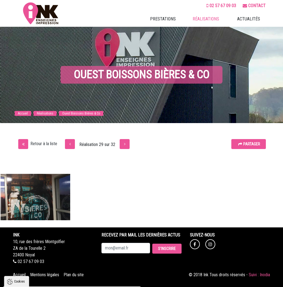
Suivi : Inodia (259, 274)
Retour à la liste (37, 143)
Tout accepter (41, 280)
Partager (249, 144)
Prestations (163, 19)
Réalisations (206, 19)
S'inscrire (167, 248)
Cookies (19, 220)
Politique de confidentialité (30, 267)
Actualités (248, 19)
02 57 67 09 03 (221, 5)
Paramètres (104, 280)
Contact (254, 5)
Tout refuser (73, 280)
